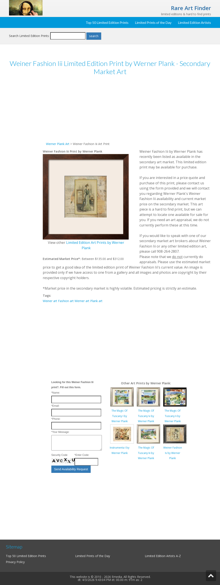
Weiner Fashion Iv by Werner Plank (172, 453)
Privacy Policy (15, 562)
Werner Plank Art (57, 144)
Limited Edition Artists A (161, 556)
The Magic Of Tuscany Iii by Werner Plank (146, 453)
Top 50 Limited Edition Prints (107, 22)
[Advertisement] (26, 145)
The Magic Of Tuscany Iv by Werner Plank (146, 416)
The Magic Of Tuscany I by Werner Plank (120, 416)
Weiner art (50, 301)
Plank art (96, 301)
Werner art (82, 301)
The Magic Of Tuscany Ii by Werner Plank (173, 416)
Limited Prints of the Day (153, 22)
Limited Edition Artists (194, 22)
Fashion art (66, 301)
